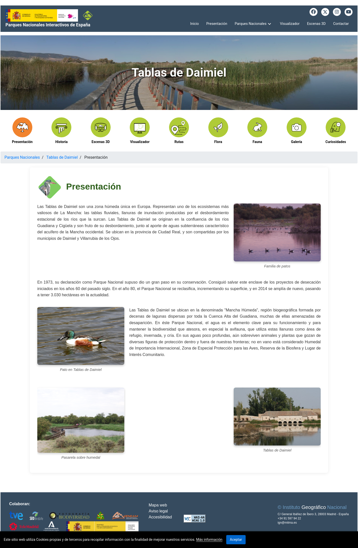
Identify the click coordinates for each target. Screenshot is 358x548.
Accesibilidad (160, 517)
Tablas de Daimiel (62, 157)
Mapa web (158, 505)
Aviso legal (158, 511)
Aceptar (236, 540)
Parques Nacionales (22, 157)
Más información (209, 540)
